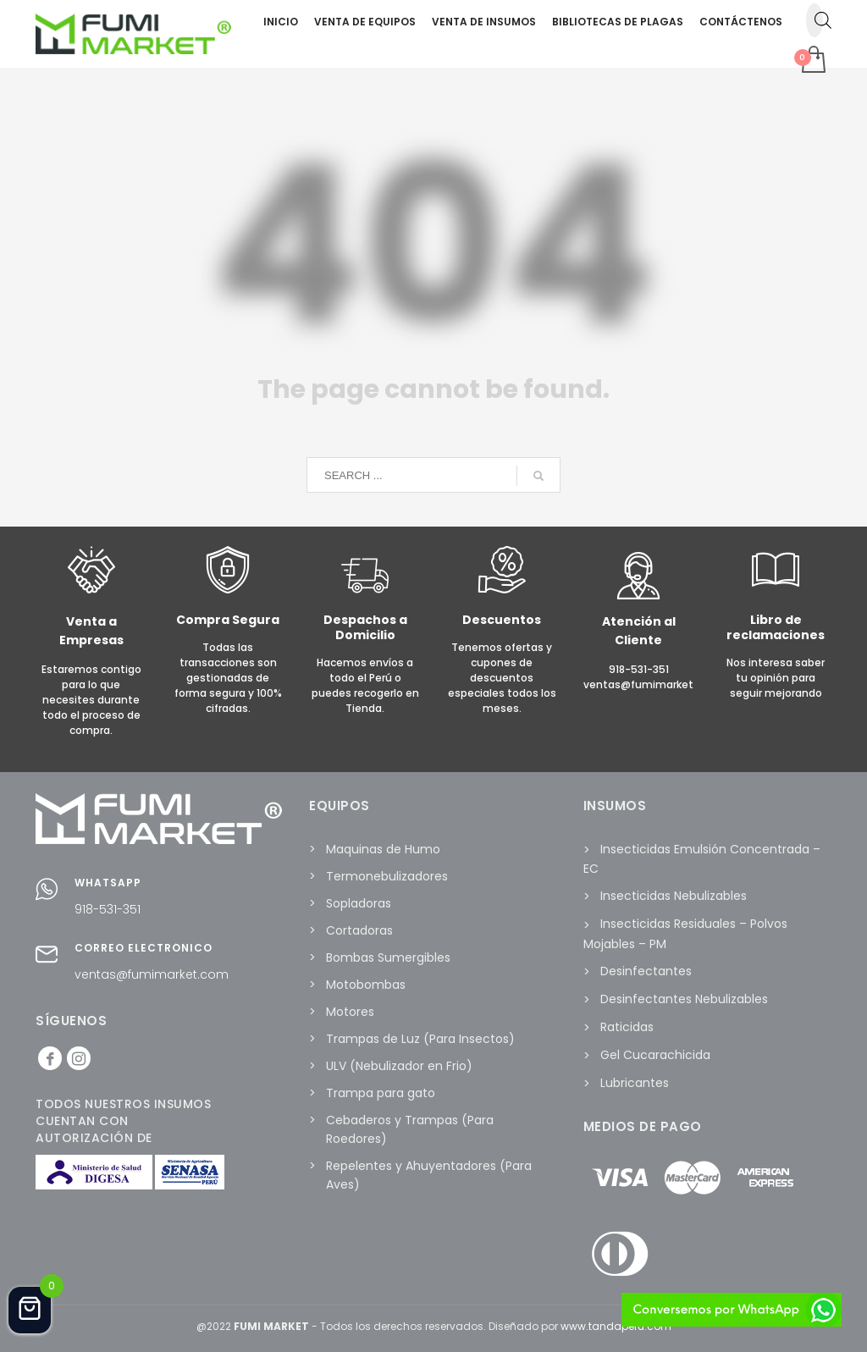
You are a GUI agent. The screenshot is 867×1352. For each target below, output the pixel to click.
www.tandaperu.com (616, 1326)
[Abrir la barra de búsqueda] (823, 20)
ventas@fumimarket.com (152, 974)
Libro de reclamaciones (775, 627)
